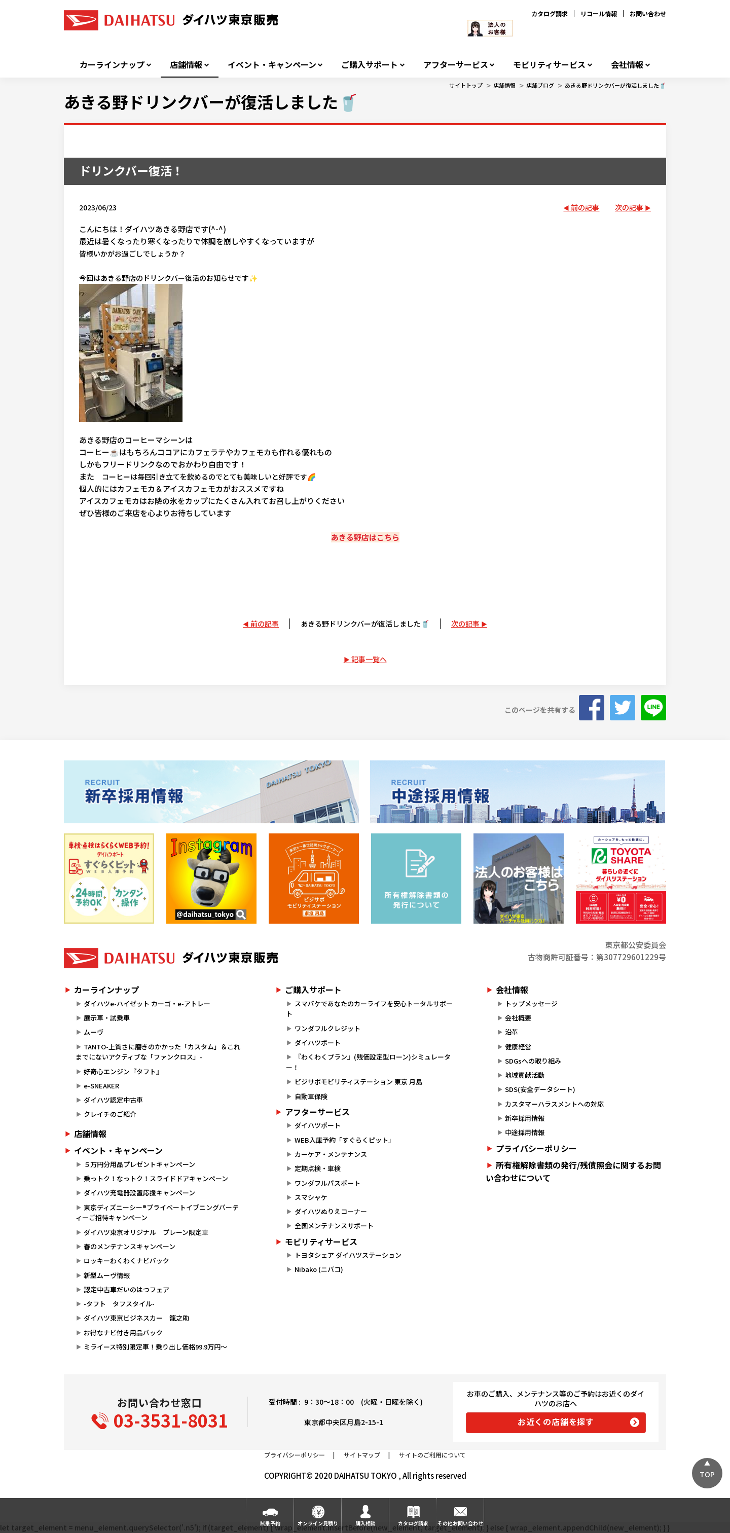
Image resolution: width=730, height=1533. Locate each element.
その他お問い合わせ (460, 1523)
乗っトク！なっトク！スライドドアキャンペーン (156, 1178)
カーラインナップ (112, 64)
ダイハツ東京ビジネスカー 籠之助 (136, 1318)
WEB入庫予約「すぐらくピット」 (345, 1140)
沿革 (511, 1032)
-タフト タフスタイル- (119, 1303)
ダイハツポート (318, 1042)
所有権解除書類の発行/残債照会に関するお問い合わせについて (573, 1171)
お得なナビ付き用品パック (126, 1332)
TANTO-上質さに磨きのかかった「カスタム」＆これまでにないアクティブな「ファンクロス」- (158, 1052)
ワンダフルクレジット (327, 1028)
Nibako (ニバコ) (319, 1269)
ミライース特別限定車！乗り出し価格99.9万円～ (155, 1347)
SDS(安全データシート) (540, 1089)
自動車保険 (311, 1096)
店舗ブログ (540, 85)
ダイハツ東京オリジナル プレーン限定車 (146, 1232)
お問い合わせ (648, 13)
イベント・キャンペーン (272, 64)
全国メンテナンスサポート (334, 1225)
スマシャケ (311, 1197)
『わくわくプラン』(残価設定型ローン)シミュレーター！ (368, 1062)
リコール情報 (598, 13)
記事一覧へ (369, 659)
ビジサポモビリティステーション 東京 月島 (358, 1081)
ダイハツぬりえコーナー (331, 1211)
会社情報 (627, 64)
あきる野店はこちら (365, 537)
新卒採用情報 (524, 1118)
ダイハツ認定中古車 (113, 1100)
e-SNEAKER (101, 1085)
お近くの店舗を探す (556, 1421)
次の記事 (629, 207)
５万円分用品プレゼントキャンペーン (139, 1164)
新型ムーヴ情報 (107, 1275)
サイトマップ (362, 1454)
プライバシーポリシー (536, 1148)
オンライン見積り (318, 1523)
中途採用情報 (524, 1132)
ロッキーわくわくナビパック (126, 1260)
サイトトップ (466, 85)
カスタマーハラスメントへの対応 (554, 1104)
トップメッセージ (531, 1003)
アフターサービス (455, 64)
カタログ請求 (549, 13)
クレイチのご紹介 (110, 1114)
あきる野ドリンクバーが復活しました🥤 (615, 85)
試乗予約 (270, 1523)
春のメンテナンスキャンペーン (129, 1246)
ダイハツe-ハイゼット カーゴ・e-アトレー (147, 1003)
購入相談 (365, 1523)
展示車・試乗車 (107, 1018)
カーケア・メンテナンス (331, 1154)
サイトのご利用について (432, 1454)
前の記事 (585, 207)
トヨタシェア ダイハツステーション (348, 1255)
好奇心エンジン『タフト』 (123, 1071)
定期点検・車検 (318, 1168)
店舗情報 (186, 64)
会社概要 (518, 1018)
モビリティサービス (549, 64)
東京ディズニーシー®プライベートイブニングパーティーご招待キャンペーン (157, 1212)
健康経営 (518, 1046)
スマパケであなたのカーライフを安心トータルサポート (369, 1009)
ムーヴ (93, 1032)
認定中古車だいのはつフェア (126, 1289)
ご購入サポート (369, 64)
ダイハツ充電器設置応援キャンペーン (139, 1192)
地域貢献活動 (524, 1075)
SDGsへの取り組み (533, 1061)
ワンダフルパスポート (327, 1183)
